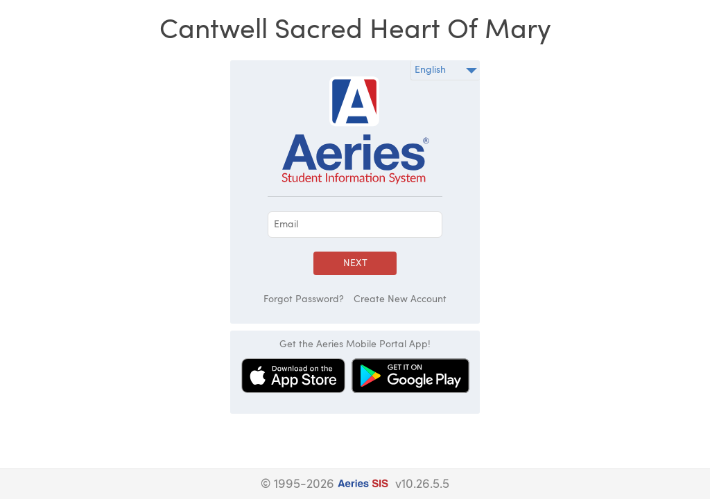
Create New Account (400, 299)
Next (355, 263)
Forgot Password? (303, 299)
